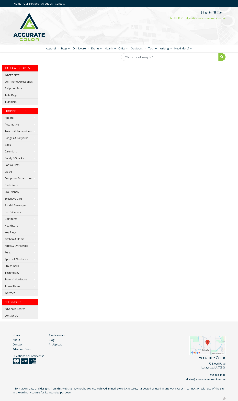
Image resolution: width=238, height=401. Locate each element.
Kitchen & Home (14, 239)
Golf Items (11, 219)
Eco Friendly (12, 192)
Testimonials (57, 335)
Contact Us (11, 315)
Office (121, 48)
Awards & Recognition (18, 131)
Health (109, 48)
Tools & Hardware (16, 279)
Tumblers (11, 102)
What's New (12, 75)
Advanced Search (15, 309)
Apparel (51, 48)
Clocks (8, 171)
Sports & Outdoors (16, 259)
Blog (52, 340)
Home (17, 3)
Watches (10, 293)
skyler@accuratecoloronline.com (206, 18)
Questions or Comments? (28, 356)
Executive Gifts (14, 198)
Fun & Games (13, 212)
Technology (12, 273)
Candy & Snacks (14, 158)
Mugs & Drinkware (16, 246)
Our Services (31, 3)
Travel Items (12, 286)
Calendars (11, 151)
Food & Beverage (15, 205)
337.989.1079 (175, 18)
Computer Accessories (18, 178)
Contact (60, 3)
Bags (64, 48)
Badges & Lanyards (16, 138)
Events (95, 48)
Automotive (12, 124)
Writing (164, 48)
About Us (47, 3)
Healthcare (11, 225)
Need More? (181, 48)
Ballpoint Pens (14, 88)
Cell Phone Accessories (19, 81)
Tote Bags (11, 95)
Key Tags (10, 232)
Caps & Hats (12, 165)
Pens (8, 252)
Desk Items (11, 185)
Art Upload (55, 344)
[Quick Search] (170, 57)
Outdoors (137, 48)
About (16, 340)
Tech (151, 48)
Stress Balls (12, 266)
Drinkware (79, 48)
